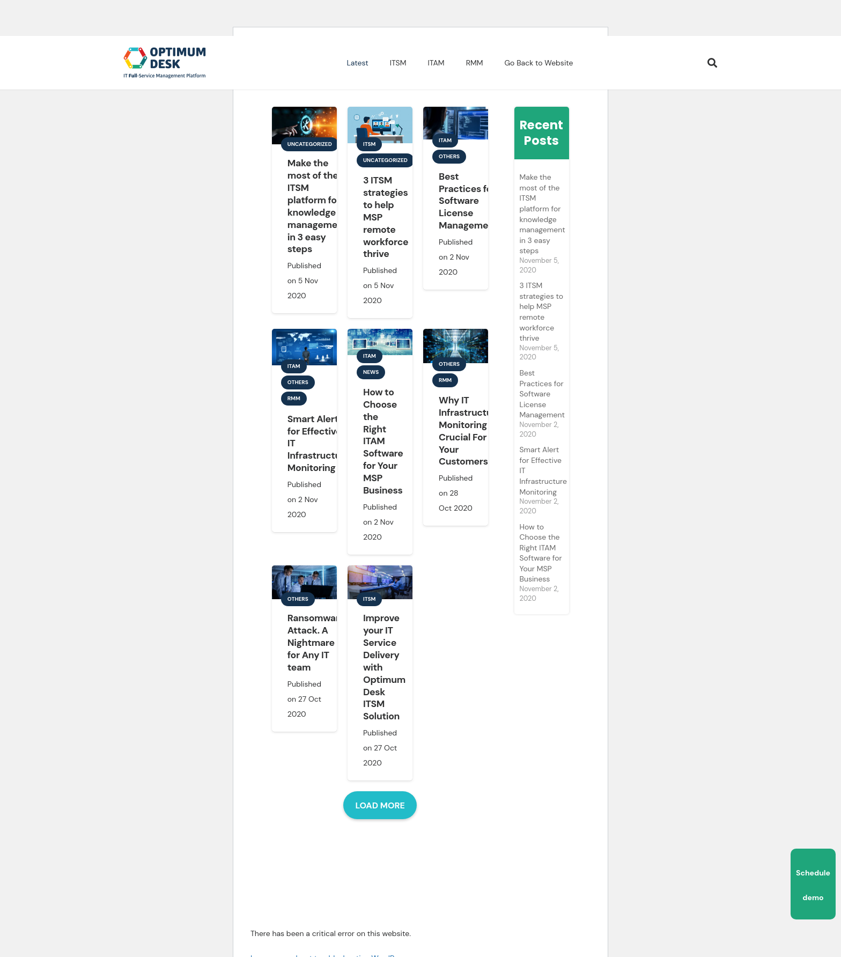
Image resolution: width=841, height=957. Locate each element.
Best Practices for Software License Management (468, 201)
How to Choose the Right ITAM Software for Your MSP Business (383, 441)
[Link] (164, 63)
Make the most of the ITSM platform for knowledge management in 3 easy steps (317, 206)
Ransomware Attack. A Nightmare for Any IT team (316, 642)
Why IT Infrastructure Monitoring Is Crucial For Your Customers (470, 430)
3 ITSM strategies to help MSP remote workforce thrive (541, 312)
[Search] (712, 63)
